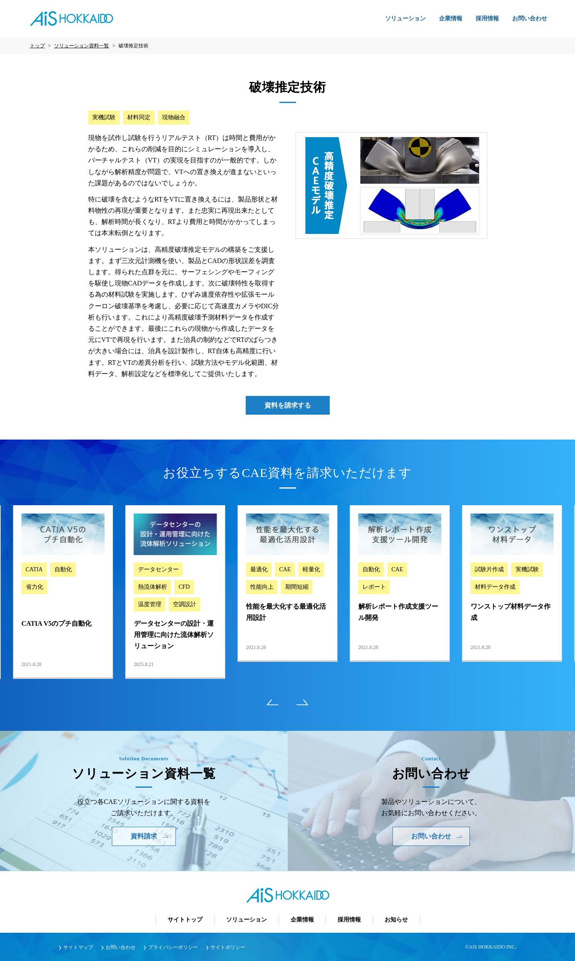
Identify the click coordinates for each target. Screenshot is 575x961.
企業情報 (450, 18)
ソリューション (405, 18)
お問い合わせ (529, 18)
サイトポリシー (227, 947)
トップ (37, 46)
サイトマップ (78, 947)
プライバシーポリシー (173, 947)
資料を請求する (287, 405)
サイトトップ (185, 920)
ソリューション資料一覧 (81, 46)
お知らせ (396, 920)
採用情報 (487, 18)
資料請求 (150, 836)
